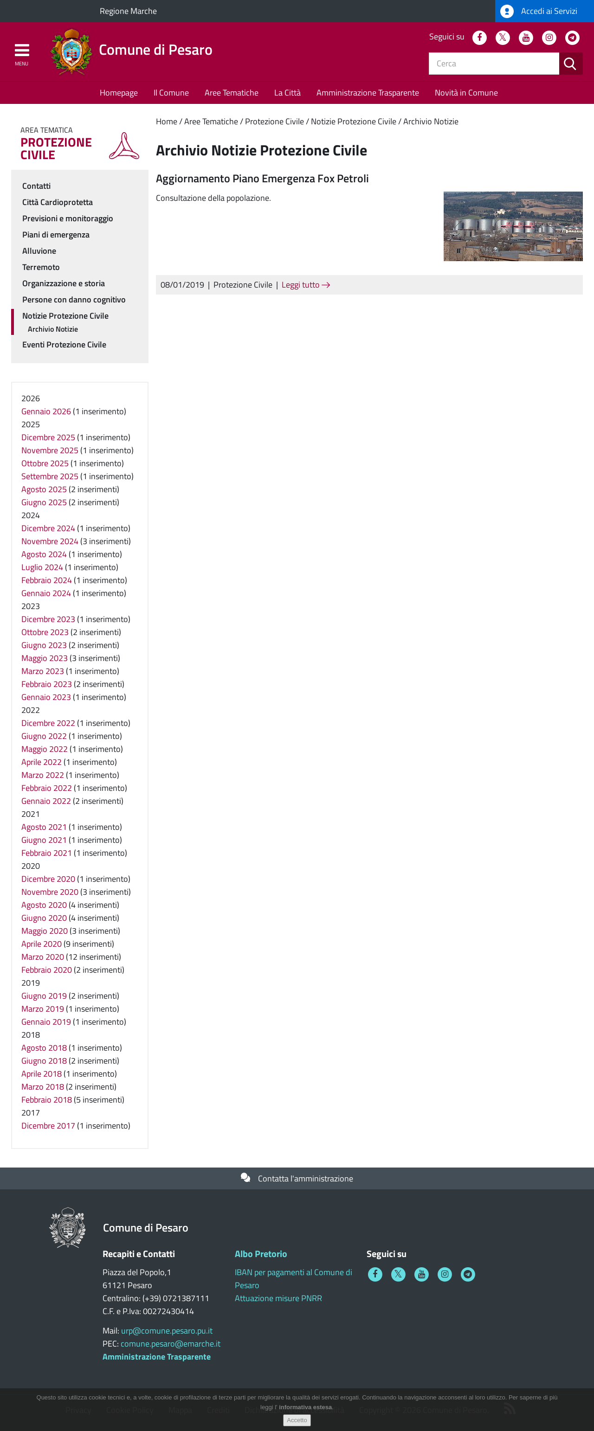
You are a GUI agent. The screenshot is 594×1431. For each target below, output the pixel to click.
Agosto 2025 (44, 489)
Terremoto (41, 267)
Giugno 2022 (44, 736)
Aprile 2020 (41, 943)
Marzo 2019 (42, 1008)
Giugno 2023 (44, 645)
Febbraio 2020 (46, 969)
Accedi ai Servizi (538, 11)
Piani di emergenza (56, 234)
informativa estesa (305, 1411)
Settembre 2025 (49, 476)
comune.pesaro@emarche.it (170, 1343)
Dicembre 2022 (48, 723)
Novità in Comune (466, 92)
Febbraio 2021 (46, 853)
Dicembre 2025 (48, 437)
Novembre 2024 (49, 541)
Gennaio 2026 (46, 411)
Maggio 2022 (44, 749)
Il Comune (171, 92)
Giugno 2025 (44, 502)
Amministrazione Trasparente (367, 92)
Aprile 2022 (41, 762)
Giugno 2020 (44, 917)
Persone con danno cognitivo (74, 299)
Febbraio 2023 (46, 684)
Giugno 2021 (44, 840)
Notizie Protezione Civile (353, 121)
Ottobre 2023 (45, 632)
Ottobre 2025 (45, 463)
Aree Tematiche (231, 92)
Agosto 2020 (44, 904)
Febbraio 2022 (46, 788)
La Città (287, 92)
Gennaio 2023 (46, 697)
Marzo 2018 (42, 1086)
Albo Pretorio (261, 1253)
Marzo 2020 (42, 956)
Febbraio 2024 (46, 580)
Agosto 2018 (44, 1047)
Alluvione (39, 250)
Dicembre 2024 (48, 528)
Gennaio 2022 (46, 801)
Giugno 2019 (44, 995)
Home (166, 121)
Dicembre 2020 (48, 879)
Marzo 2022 (42, 775)
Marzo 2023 (42, 671)
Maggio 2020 (44, 930)
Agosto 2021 (44, 827)
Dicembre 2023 (48, 619)
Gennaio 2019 (46, 1021)
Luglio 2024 (42, 567)
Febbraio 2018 (46, 1099)
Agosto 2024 (44, 554)
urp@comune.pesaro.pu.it (167, 1330)
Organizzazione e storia (63, 283)
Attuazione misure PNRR (278, 1298)
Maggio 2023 (44, 658)
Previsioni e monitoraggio (67, 218)
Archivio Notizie (430, 121)
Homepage (119, 92)
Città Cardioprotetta (57, 202)
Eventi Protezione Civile (64, 344)
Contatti (36, 186)
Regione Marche (128, 11)
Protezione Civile (274, 121)
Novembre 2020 (49, 892)
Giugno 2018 (44, 1060)
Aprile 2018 (41, 1073)
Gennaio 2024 (46, 593)
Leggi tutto (306, 284)
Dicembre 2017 (48, 1125)
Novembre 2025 (49, 450)
